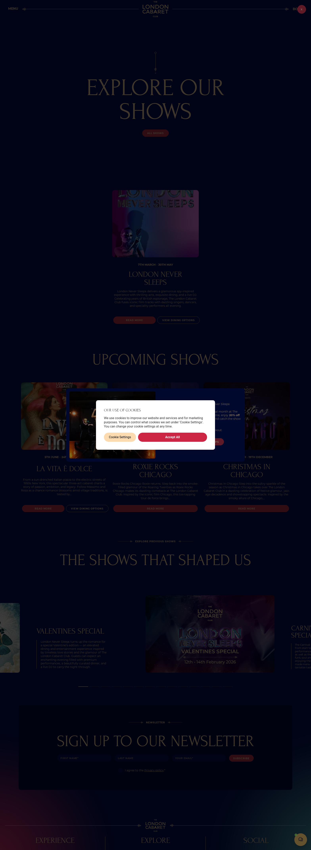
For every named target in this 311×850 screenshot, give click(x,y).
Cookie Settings (120, 437)
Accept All (172, 437)
